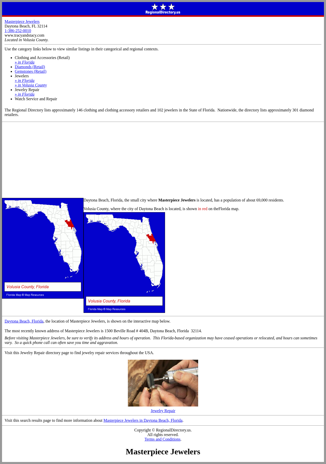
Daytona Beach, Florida (24, 321)
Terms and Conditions (162, 439)
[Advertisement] (163, 160)
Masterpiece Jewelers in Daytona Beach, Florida (142, 420)
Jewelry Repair (163, 409)
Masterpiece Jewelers (22, 21)
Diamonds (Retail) (30, 67)
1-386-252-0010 (18, 30)
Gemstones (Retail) (30, 71)
